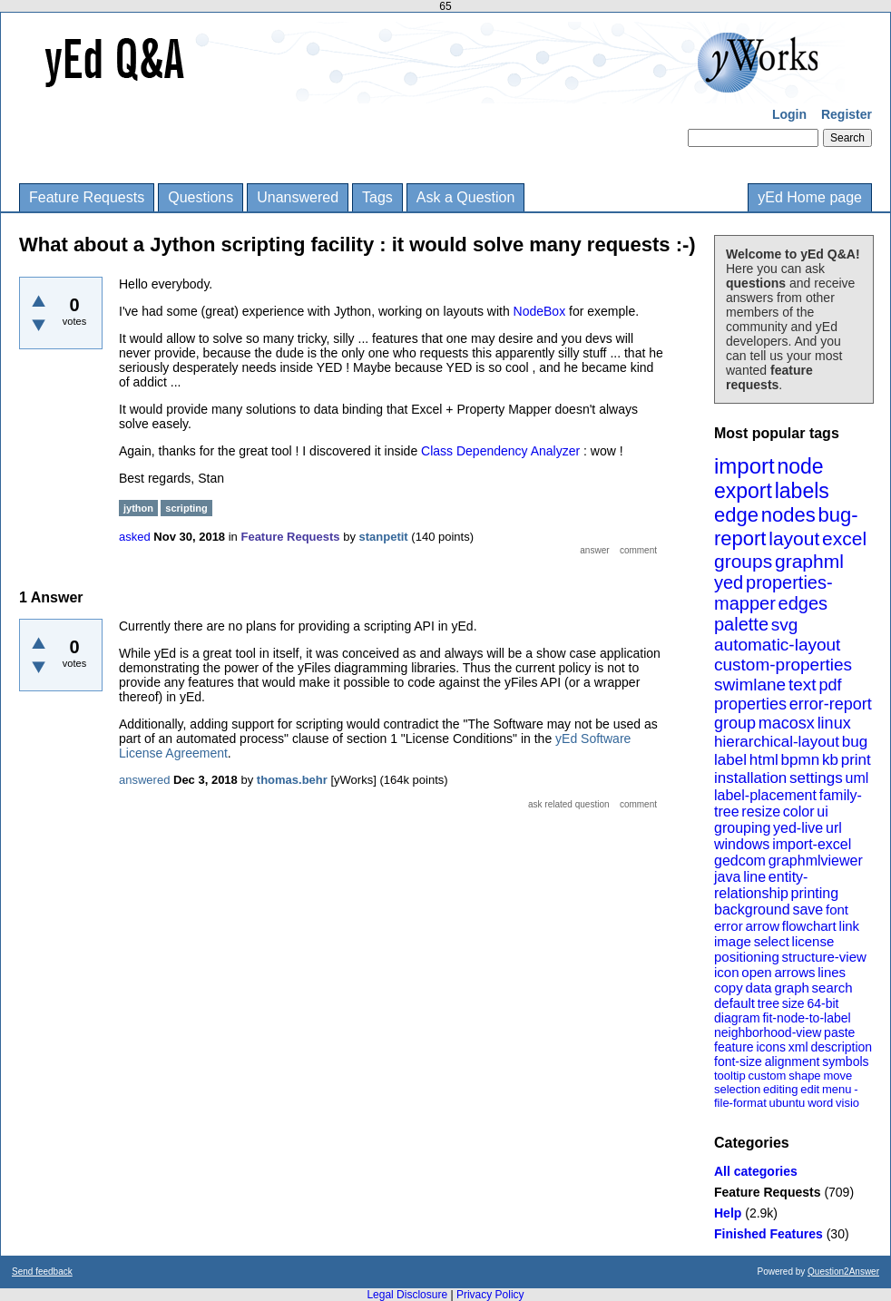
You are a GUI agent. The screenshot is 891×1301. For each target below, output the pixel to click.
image (732, 941)
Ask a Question (465, 197)
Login (789, 114)
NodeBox (541, 311)
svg (784, 624)
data (758, 987)
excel (844, 538)
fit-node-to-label (806, 1018)
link (849, 926)
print (856, 759)
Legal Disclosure (407, 1294)
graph (791, 987)
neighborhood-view (767, 1032)
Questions (200, 197)
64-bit (822, 1003)
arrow (762, 926)
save (807, 909)
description (841, 1047)
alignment (792, 1061)
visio (847, 1103)
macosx (787, 723)
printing (814, 893)
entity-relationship (761, 885)
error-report (830, 704)
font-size (738, 1061)
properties (750, 704)
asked (135, 536)
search (832, 987)
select (771, 941)
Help (727, 1213)
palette (741, 624)
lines (832, 972)
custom (767, 1075)
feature (734, 1047)
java (727, 877)
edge (736, 515)
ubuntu (787, 1103)
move (837, 1075)
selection (737, 1089)
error (728, 926)
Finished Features (768, 1234)
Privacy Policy (490, 1294)
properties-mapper (773, 592)
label (730, 759)
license (813, 941)
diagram (737, 1018)
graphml (809, 561)
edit (809, 1089)
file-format (740, 1103)
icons (771, 1047)
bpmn (800, 759)
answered (144, 780)
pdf (829, 685)
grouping (742, 828)
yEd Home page (810, 197)
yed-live (798, 828)
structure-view (824, 956)
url (834, 828)
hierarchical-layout (776, 741)
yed (728, 582)
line (754, 877)
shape (804, 1075)
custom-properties (783, 664)
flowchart (809, 926)
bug (854, 741)
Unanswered (297, 197)
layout (794, 538)
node (800, 466)
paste (839, 1032)
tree (768, 1003)
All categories (756, 1171)
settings (816, 778)
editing (780, 1089)
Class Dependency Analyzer (500, 451)
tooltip (730, 1075)
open (756, 972)
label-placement (765, 795)
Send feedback (42, 1272)
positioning (746, 956)
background (752, 909)
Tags (377, 197)
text (802, 684)
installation (750, 778)
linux (834, 723)
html (763, 759)
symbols (845, 1061)
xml (798, 1047)
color (799, 811)
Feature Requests (86, 197)
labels (802, 491)
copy (728, 987)
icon (726, 972)
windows (741, 844)
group (735, 723)
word (820, 1103)
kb (830, 759)
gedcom (740, 860)
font (837, 909)
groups (743, 561)
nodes (788, 515)
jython (138, 508)
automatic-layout (777, 644)
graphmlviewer (816, 860)
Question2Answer (843, 1272)
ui (822, 811)
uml (856, 778)
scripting (186, 508)
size (793, 1003)
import (744, 466)
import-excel (811, 844)
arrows (794, 972)
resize (760, 811)
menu (837, 1089)
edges (803, 603)
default (734, 1003)
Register (846, 114)
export (743, 491)
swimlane (750, 684)
